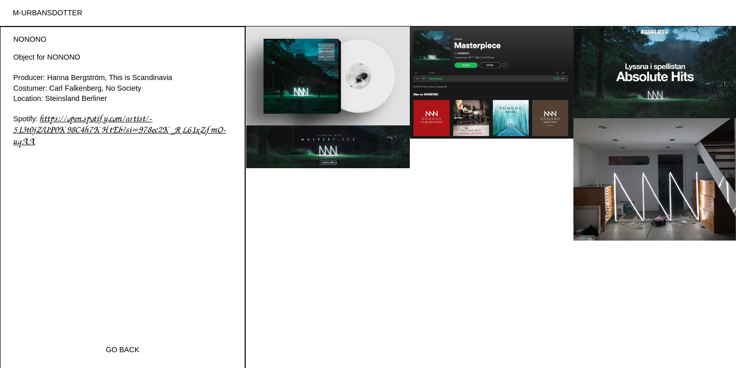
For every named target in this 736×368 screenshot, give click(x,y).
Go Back (123, 350)
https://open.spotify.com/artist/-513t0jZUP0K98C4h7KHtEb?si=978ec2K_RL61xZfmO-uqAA (119, 130)
